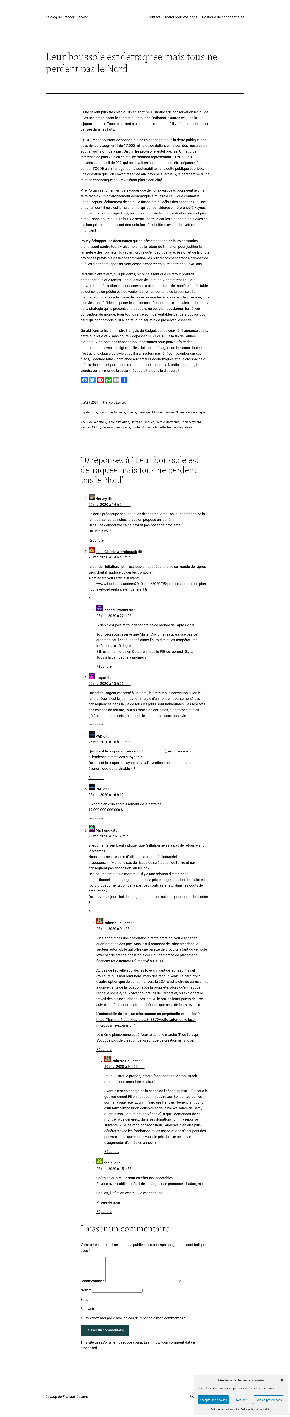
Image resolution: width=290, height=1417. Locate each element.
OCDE (96, 427)
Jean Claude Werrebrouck (116, 552)
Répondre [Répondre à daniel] (104, 1211)
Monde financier (163, 412)
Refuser (241, 1400)
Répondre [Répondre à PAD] (96, 778)
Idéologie (144, 412)
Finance (119, 412)
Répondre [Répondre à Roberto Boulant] (104, 1049)
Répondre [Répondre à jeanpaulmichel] (104, 666)
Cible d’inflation (118, 422)
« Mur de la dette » (93, 422)
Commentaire (93, 1286)
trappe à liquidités (179, 427)
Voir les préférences (268, 1400)
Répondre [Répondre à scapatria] (96, 725)
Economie (106, 412)
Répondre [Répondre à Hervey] (96, 540)
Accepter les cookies (213, 1400)
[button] (282, 1380)
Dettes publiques (142, 422)
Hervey (101, 499)
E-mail (87, 1304)
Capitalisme (89, 412)
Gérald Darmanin (167, 422)
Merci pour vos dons (181, 17)
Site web (87, 1313)
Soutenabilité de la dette (149, 427)
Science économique (190, 412)
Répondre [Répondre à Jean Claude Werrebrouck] (96, 599)
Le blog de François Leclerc (67, 17)
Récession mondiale (116, 427)
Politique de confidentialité (225, 1409)
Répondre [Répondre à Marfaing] (96, 912)
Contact (154, 17)
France (131, 412)
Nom (86, 1295)
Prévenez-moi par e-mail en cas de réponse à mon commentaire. (133, 1323)
